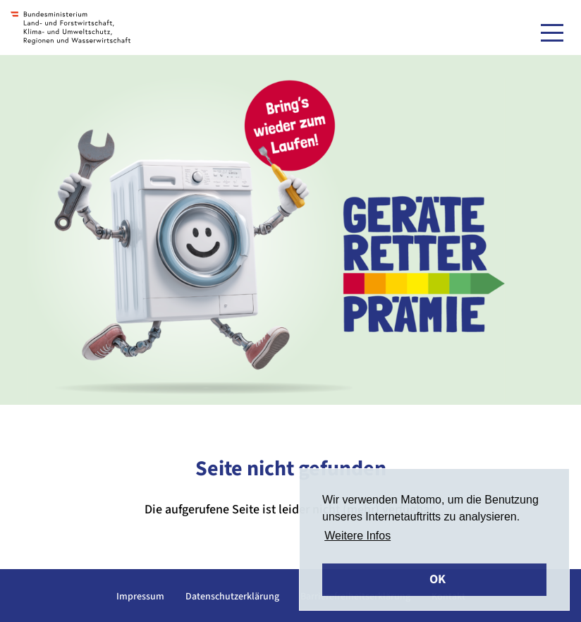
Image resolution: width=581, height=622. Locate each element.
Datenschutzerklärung (232, 597)
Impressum (140, 597)
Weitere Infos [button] (357, 536)
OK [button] (437, 579)
